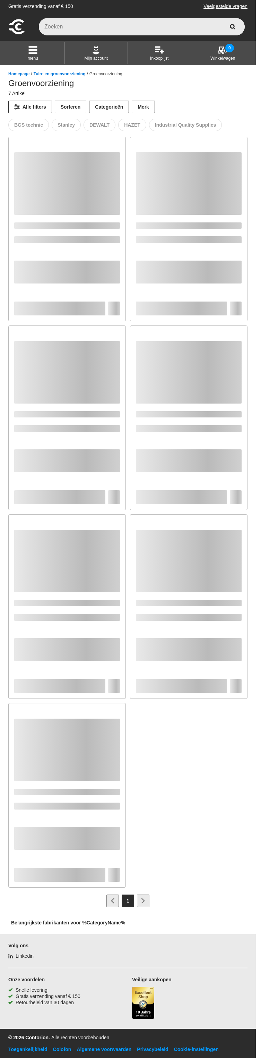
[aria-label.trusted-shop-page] (143, 1004)
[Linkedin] (21, 956)
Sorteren (71, 107)
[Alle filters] (30, 107)
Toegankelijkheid (27, 1049)
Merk (143, 107)
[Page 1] (128, 901)
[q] (142, 26)
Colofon (62, 1049)
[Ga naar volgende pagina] (143, 901)
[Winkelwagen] (222, 53)
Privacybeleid (152, 1049)
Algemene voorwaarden (104, 1049)
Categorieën (109, 107)
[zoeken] (233, 27)
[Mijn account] (96, 53)
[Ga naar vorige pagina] (112, 901)
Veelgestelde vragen (225, 6)
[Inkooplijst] (159, 53)
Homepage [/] (18, 73)
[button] (33, 53)
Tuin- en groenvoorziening (60, 73)
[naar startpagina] (16, 33)
